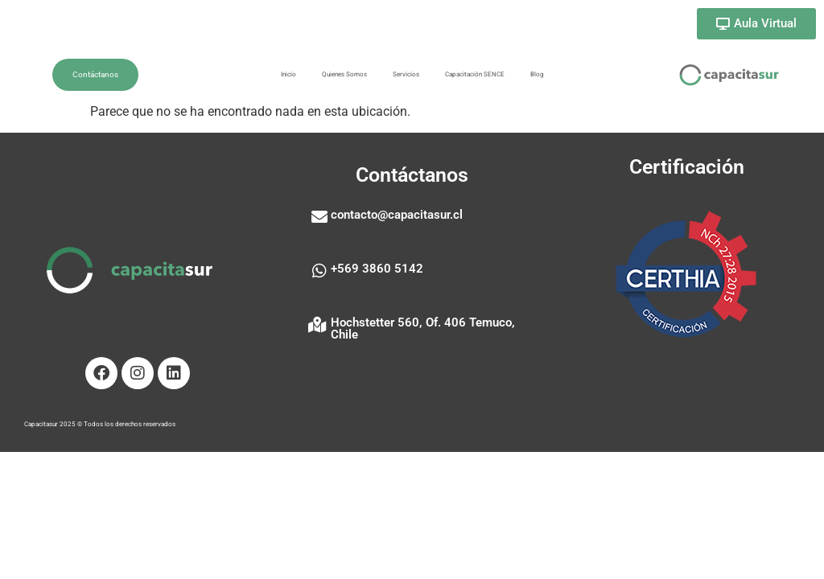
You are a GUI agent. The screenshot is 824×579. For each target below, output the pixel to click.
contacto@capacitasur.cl (397, 214)
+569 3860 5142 (377, 268)
